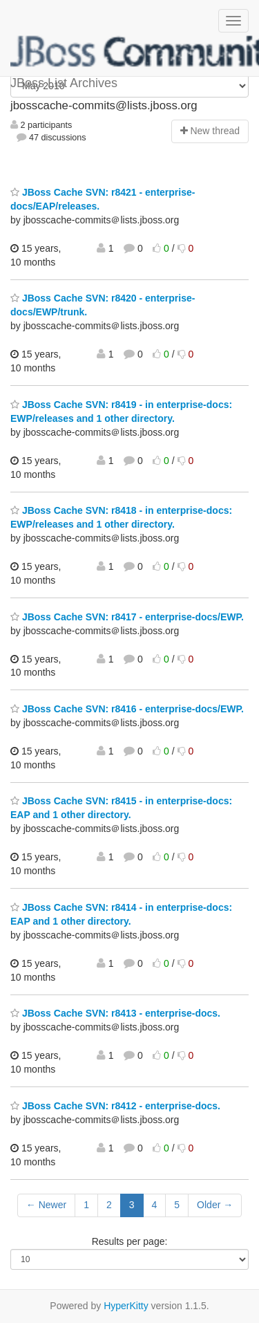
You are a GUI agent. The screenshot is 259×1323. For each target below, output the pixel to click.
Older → (215, 1204)
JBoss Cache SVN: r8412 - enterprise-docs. (115, 1105)
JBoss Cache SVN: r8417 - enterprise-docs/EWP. (127, 616)
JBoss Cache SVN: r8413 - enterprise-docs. (115, 1013)
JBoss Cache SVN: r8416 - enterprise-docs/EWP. (127, 708)
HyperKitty (126, 1305)
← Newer (46, 1204)
